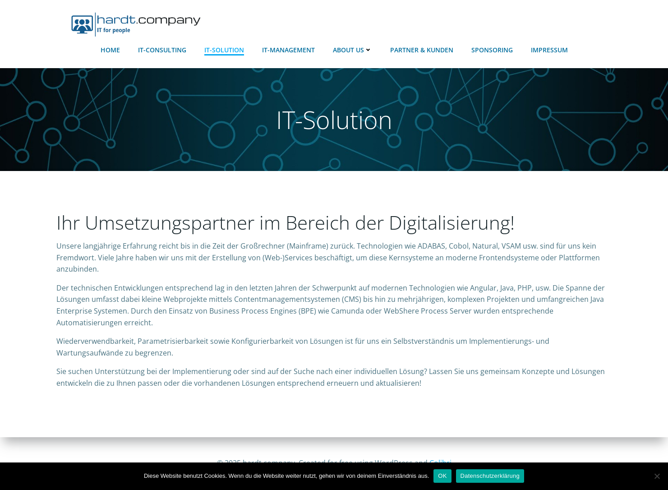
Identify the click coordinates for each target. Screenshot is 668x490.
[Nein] (656, 476)
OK (442, 475)
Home (110, 50)
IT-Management (288, 50)
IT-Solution (224, 50)
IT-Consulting (162, 50)
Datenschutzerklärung (490, 475)
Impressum (549, 50)
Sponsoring (492, 50)
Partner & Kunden (421, 50)
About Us (352, 50)
